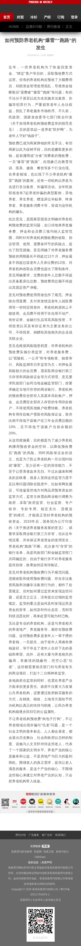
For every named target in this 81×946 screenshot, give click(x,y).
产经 (47, 17)
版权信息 (33, 862)
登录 (74, 17)
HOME (14, 27)
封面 (20, 17)
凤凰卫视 (48, 851)
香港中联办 (62, 851)
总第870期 (34, 27)
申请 (45, 846)
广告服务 (34, 834)
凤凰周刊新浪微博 (21, 851)
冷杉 (33, 17)
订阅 (60, 17)
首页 (6, 17)
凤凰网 (38, 851)
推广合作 (47, 834)
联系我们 (60, 834)
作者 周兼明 (47, 55)
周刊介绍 (20, 834)
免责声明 (46, 862)
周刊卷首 (53, 27)
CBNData (40, 857)
